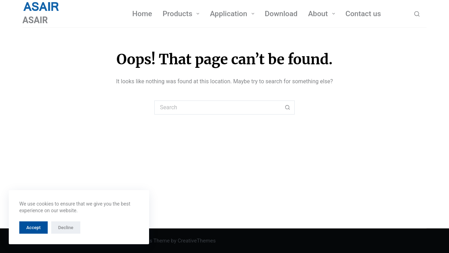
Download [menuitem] (281, 13)
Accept (33, 227)
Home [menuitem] (142, 13)
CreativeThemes (196, 241)
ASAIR (35, 20)
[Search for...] (217, 107)
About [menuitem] (323, 13)
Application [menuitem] (233, 13)
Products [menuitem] (182, 13)
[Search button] (288, 107)
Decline (65, 227)
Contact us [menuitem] (363, 13)
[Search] (417, 14)
